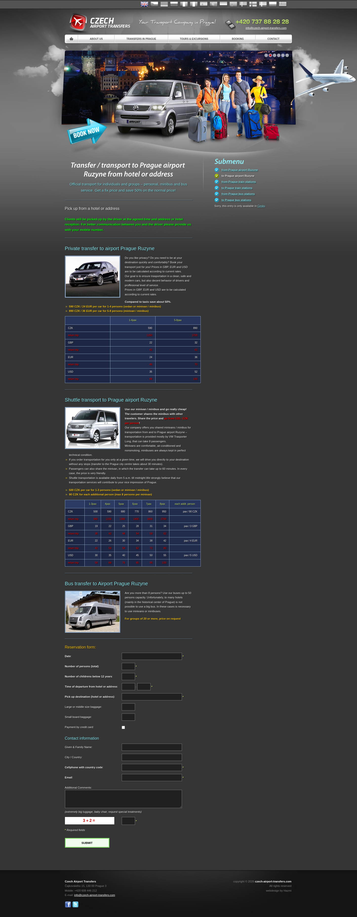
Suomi (253, 4)
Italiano (194, 4)
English (144, 4)
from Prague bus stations (238, 193)
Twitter (75, 904)
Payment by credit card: (79, 727)
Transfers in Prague (141, 39)
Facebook (68, 904)
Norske (233, 4)
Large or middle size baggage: (83, 706)
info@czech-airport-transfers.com (266, 27)
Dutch (223, 4)
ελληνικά (283, 4)
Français (184, 4)
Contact (273, 39)
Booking (238, 39)
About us (96, 39)
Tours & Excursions (194, 39)
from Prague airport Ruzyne (240, 169)
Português (214, 4)
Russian (174, 4)
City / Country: (73, 757)
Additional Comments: (78, 787)
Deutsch (164, 4)
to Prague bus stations (237, 200)
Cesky (261, 205)
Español (204, 4)
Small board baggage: (78, 716)
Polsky (273, 4)
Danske (263, 4)
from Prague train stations (239, 181)
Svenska (243, 4)
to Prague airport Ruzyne (238, 175)
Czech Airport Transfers (98, 22)
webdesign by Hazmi (278, 890)
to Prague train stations (237, 187)
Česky (154, 4)
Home (71, 39)
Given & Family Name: (79, 747)
